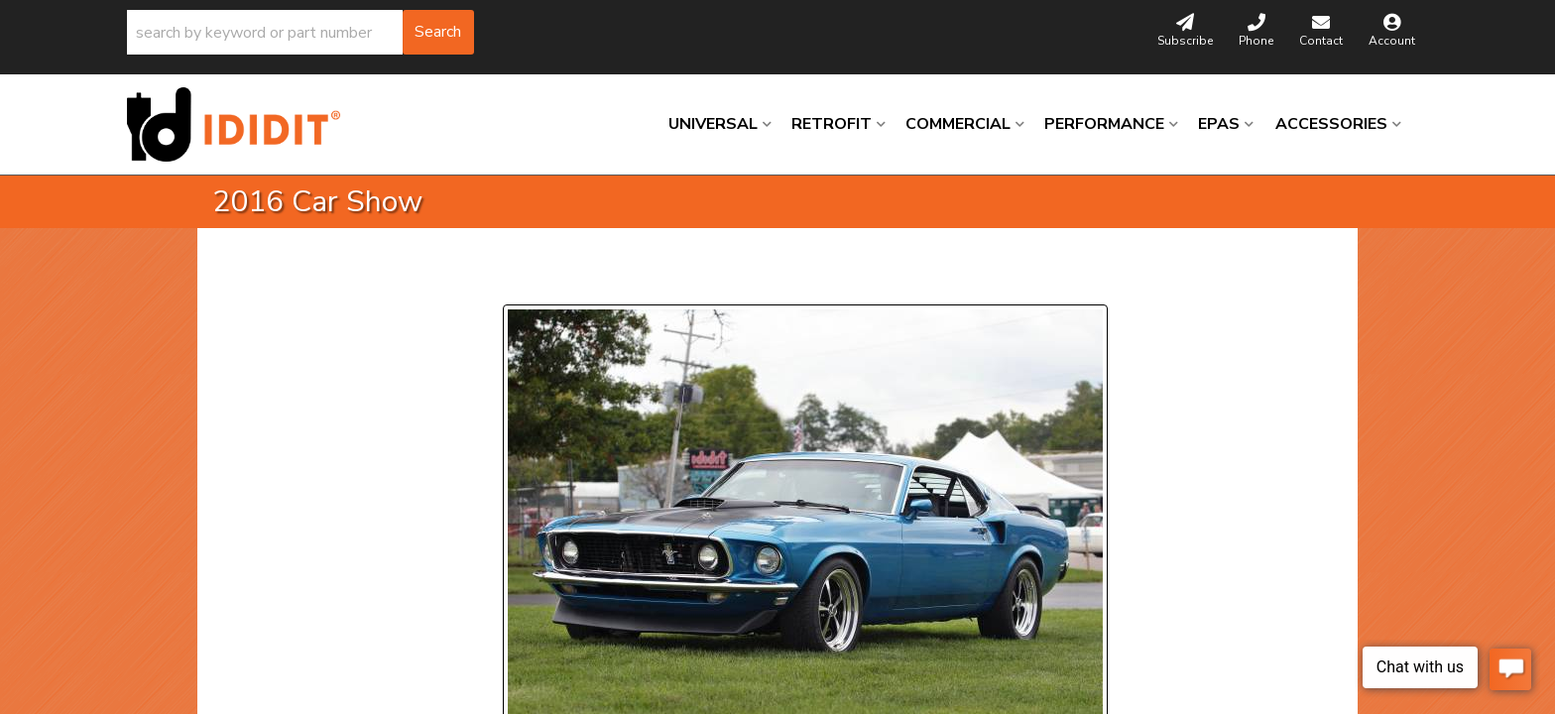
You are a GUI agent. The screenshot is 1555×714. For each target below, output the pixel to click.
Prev (530, 280)
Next (693, 280)
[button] (300, 32)
